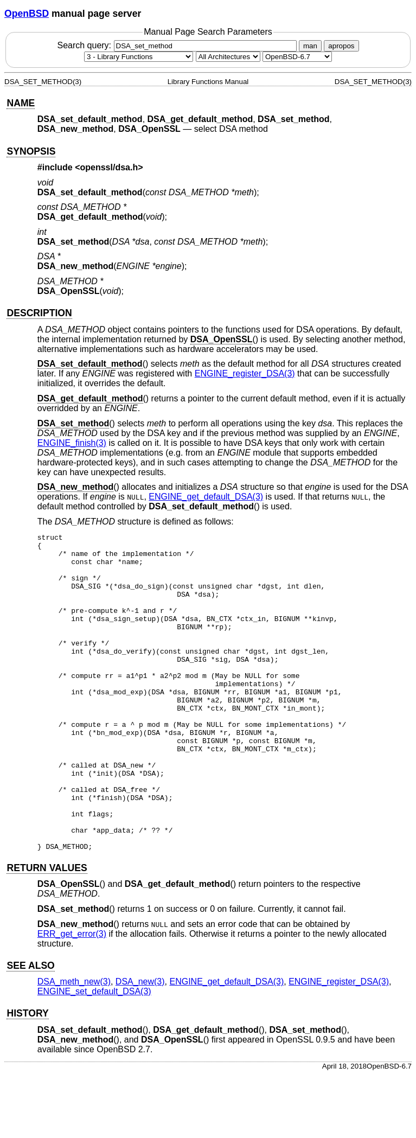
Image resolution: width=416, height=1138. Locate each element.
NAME (21, 103)
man (310, 46)
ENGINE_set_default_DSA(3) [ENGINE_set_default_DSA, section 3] (94, 1054)
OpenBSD (26, 13)
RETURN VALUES (47, 931)
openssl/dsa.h (109, 167)
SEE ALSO (30, 1029)
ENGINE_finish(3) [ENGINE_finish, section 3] (71, 442)
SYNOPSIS (31, 151)
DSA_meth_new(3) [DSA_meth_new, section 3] (74, 1045)
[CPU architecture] (228, 57)
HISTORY (27, 1076)
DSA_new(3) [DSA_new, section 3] (140, 1045)
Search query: (178, 45)
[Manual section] (138, 57)
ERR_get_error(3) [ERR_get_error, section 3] (71, 997)
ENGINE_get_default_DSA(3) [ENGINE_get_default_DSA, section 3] (206, 496)
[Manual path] (297, 57)
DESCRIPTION (39, 313)
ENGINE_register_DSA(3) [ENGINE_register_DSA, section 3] (245, 373)
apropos (341, 46)
